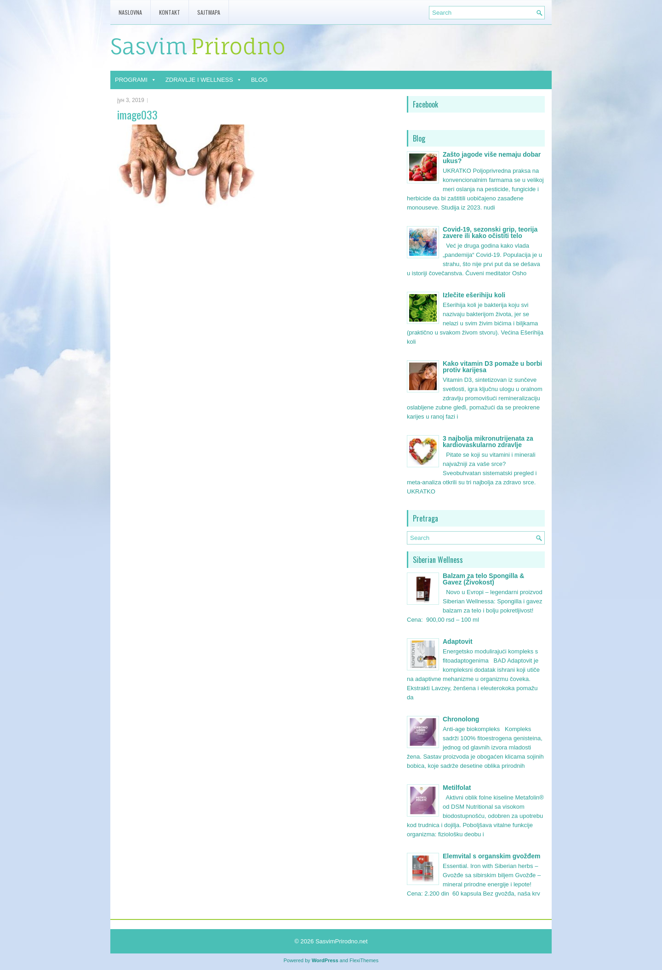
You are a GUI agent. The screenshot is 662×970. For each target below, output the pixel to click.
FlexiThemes (363, 960)
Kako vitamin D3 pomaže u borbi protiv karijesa (492, 367)
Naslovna (130, 12)
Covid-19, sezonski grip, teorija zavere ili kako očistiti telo (490, 232)
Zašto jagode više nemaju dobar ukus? (492, 158)
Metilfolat (457, 787)
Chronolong (461, 719)
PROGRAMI (135, 79)
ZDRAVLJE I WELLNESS (204, 79)
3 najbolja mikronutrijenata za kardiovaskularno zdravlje (488, 441)
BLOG (259, 79)
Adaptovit (458, 641)
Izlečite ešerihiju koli (474, 295)
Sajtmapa (208, 12)
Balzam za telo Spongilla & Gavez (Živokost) (483, 579)
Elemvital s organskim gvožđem (491, 856)
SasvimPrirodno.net (341, 941)
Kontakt (169, 12)
